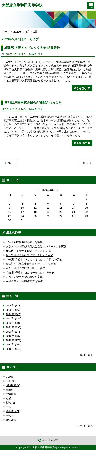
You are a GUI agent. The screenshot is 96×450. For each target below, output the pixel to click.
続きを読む (80, 88)
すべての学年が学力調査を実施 (24, 276)
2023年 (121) (13, 318)
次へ (85, 163)
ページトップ (50, 440)
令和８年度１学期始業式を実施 (24, 281)
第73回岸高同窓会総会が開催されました (33, 102)
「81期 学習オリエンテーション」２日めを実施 (34, 259)
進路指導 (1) (13, 385)
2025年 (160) (13, 309)
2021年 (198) (13, 327)
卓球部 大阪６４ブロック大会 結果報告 (32, 48)
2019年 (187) (13, 335)
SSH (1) (10, 380)
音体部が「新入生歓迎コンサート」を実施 (31, 263)
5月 (28, 31)
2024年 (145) (13, 314)
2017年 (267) (13, 344)
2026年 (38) (13, 305)
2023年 (17, 31)
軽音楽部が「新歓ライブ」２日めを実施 (29, 255)
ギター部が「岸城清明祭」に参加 (25, 268)
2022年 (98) (13, 322)
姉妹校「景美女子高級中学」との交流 (28, 250)
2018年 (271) (13, 340)
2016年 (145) (13, 348)
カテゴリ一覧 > (84, 426)
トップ (6, 31)
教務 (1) (10, 402)
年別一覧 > (86, 355)
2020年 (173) (13, 331)
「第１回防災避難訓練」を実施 (24, 242)
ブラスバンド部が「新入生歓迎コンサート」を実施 (36, 246)
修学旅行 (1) (13, 411)
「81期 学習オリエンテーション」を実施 (30, 272)
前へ (10, 163)
